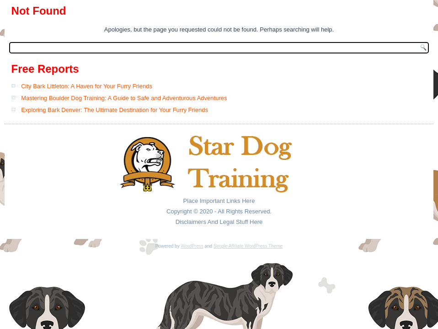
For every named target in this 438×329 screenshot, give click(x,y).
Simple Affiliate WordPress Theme (248, 246)
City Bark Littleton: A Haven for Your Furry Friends (86, 86)
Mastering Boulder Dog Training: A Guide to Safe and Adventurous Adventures (124, 98)
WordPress (192, 246)
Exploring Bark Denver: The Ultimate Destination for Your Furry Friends (114, 109)
